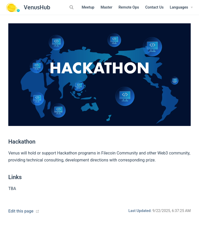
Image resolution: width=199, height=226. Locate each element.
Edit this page (20, 211)
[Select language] (181, 7)
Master (106, 7)
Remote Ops (129, 7)
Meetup (88, 7)
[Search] (72, 7)
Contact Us (154, 7)
